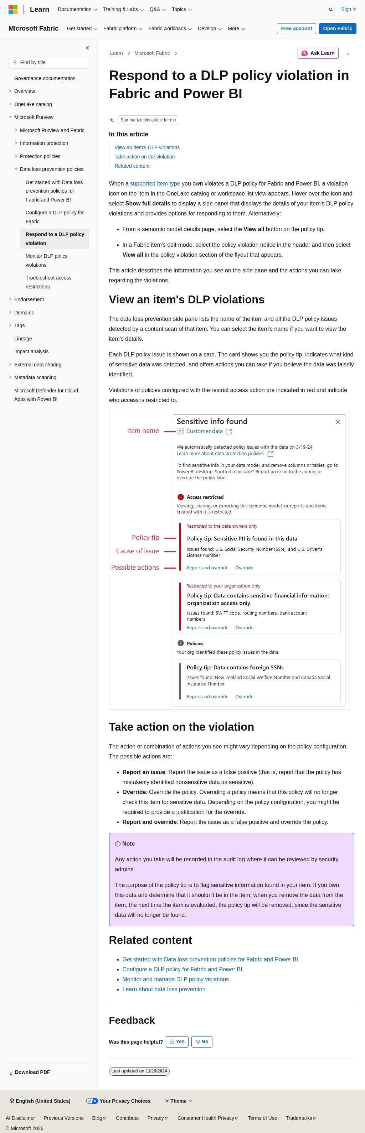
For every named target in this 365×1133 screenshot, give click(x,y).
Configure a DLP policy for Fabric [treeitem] (55, 217)
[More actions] (347, 53)
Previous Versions (63, 1118)
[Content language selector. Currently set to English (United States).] (40, 1101)
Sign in (348, 9)
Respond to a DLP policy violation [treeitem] (55, 238)
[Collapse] (87, 47)
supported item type (155, 184)
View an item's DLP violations (147, 147)
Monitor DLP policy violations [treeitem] (46, 260)
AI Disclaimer (20, 1118)
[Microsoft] (13, 9)
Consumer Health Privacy (206, 1118)
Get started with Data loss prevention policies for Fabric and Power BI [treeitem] (54, 191)
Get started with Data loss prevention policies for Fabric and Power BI (210, 959)
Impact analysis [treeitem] (31, 351)
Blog (97, 1118)
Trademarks (299, 1118)
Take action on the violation (145, 157)
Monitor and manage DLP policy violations (176, 979)
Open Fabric (338, 28)
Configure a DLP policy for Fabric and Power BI (182, 969)
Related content (132, 166)
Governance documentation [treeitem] (45, 78)
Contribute (127, 1118)
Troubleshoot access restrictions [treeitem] (49, 282)
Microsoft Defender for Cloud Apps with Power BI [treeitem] (46, 395)
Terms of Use (262, 1118)
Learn (116, 53)
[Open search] (331, 9)
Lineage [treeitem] (23, 338)
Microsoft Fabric (152, 53)
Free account (296, 28)
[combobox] (49, 62)
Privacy (156, 1118)
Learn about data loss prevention (164, 989)
